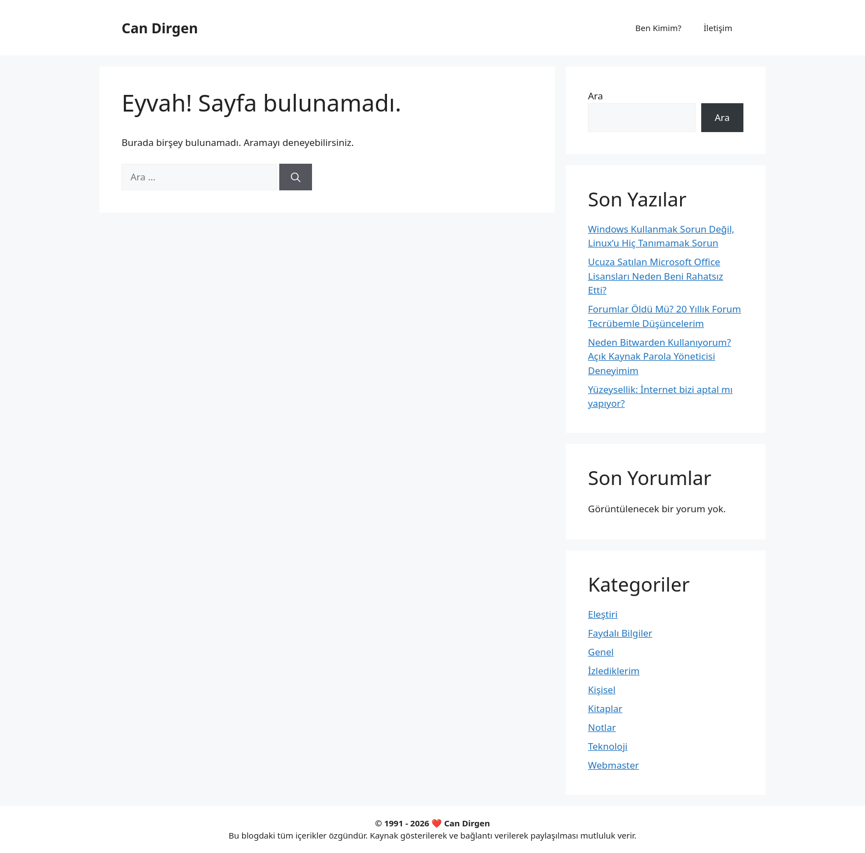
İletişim (717, 27)
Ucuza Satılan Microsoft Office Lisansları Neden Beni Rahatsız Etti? (655, 275)
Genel (600, 651)
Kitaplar (605, 708)
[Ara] (295, 177)
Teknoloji (607, 746)
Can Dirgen (160, 27)
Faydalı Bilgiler (620, 633)
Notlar (602, 727)
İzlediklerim (614, 670)
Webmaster (613, 765)
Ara (595, 95)
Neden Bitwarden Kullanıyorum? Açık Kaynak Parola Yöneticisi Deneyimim (659, 356)
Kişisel (602, 689)
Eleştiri (603, 614)
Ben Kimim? (658, 27)
